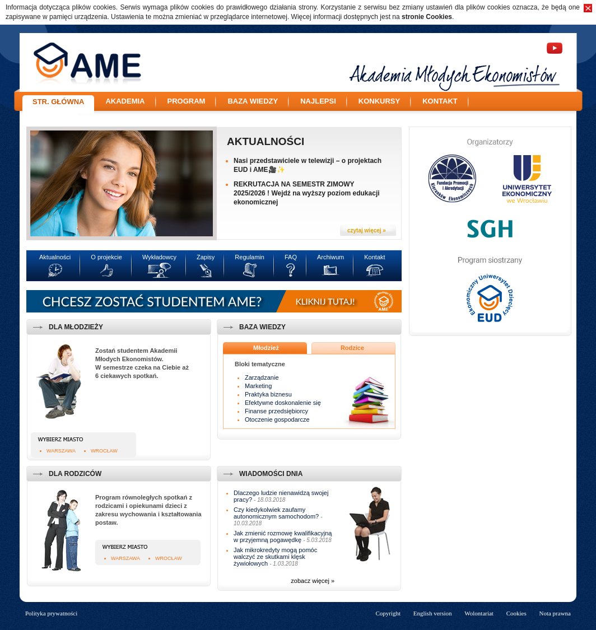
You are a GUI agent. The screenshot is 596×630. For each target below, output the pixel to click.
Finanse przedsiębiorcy (276, 411)
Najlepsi (318, 101)
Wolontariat (478, 613)
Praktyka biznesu (268, 394)
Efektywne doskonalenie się (283, 402)
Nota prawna (555, 613)
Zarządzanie (262, 377)
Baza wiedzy (252, 101)
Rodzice (352, 347)
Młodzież (266, 347)
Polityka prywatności (51, 613)
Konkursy (379, 101)
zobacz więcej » (312, 580)
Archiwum (330, 257)
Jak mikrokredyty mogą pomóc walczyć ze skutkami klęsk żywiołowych (275, 557)
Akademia (125, 101)
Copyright (388, 613)
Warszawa (61, 451)
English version (432, 613)
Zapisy (206, 257)
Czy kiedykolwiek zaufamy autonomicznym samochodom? (276, 513)
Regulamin (249, 257)
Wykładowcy (159, 257)
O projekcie (106, 257)
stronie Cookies (427, 17)
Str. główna (58, 101)
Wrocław (104, 451)
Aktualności (265, 141)
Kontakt (440, 101)
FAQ (291, 257)
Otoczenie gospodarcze (277, 419)
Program (186, 101)
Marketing (258, 385)
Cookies (516, 613)
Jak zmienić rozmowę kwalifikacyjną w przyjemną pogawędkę (283, 536)
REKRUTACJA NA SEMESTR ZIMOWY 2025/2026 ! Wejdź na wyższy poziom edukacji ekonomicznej (307, 193)
